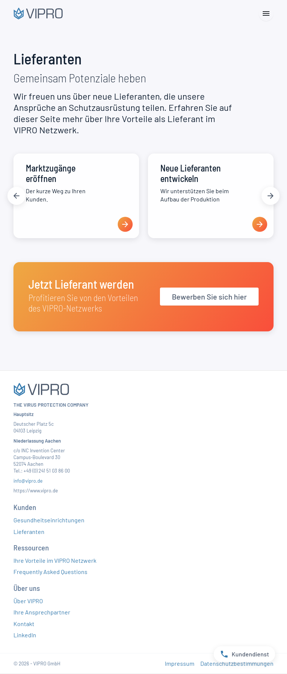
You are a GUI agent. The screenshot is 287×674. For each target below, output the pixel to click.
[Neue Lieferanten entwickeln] (210, 196)
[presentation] (125, 224)
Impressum (179, 663)
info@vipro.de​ (28, 481)
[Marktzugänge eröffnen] (76, 196)
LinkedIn (24, 634)
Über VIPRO (28, 600)
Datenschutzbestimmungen (237, 663)
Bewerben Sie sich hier (209, 296)
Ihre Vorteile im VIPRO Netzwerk (54, 560)
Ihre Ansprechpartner (41, 612)
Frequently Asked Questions (50, 571)
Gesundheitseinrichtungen (48, 519)
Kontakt (23, 623)
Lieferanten (28, 531)
